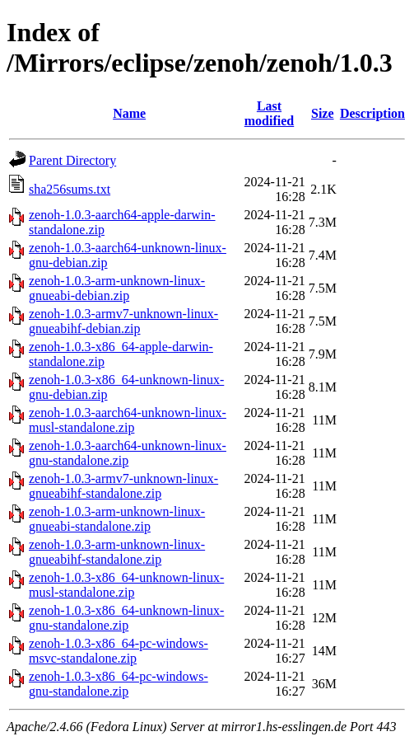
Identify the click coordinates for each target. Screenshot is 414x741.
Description (372, 113)
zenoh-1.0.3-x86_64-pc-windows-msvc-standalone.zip (118, 650)
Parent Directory (72, 160)
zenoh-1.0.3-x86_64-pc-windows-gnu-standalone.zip (118, 683)
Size (322, 113)
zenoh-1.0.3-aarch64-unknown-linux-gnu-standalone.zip (127, 453)
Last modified (269, 113)
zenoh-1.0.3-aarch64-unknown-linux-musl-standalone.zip (127, 420)
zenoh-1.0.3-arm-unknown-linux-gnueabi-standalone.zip (117, 518)
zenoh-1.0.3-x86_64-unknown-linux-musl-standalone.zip (126, 584)
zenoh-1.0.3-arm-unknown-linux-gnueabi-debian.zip (117, 288)
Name (129, 113)
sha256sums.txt (69, 189)
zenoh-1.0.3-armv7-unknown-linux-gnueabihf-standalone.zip (123, 485)
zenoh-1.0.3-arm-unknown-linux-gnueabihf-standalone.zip (117, 551)
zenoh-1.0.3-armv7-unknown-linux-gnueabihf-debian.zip (123, 321)
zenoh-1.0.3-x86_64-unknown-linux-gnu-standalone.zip (126, 617)
